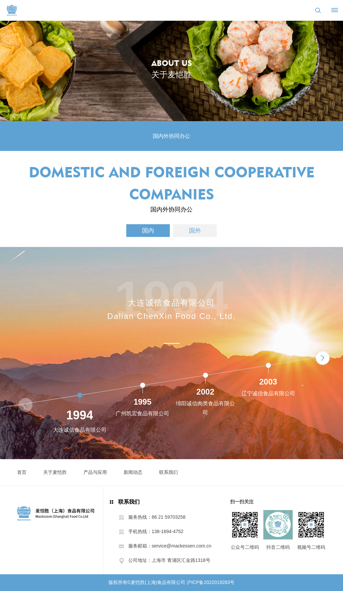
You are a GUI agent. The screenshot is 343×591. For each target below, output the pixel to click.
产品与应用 (95, 472)
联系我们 (168, 472)
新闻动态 (133, 472)
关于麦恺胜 (55, 472)
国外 (195, 230)
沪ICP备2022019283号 (210, 582)
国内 (148, 230)
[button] (323, 358)
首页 (21, 472)
